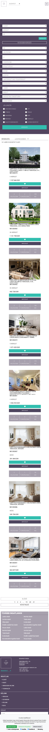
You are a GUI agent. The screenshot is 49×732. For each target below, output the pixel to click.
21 (34, 602)
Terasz (29, 112)
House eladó (6, 627)
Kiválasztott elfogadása (24, 726)
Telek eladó (27, 619)
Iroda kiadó (5, 636)
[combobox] (14, 3)
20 (30, 602)
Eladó (4, 679)
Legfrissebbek (21, 139)
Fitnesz (7, 112)
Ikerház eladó (28, 616)
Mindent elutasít (37, 726)
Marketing (39, 729)
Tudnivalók (6, 688)
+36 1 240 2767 (23, 669)
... (23, 602)
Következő (24, 605)
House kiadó (28, 639)
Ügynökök (6, 699)
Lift (28, 109)
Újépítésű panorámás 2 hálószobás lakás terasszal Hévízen (25, 448)
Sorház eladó (6, 619)
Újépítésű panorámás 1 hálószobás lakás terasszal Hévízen (25, 503)
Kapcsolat (25, 187)
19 (26, 602)
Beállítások (31, 729)
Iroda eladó (27, 622)
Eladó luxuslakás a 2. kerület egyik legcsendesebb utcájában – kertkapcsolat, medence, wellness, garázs (23, 394)
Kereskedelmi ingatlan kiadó (11, 639)
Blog (4, 705)
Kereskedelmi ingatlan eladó (32, 625)
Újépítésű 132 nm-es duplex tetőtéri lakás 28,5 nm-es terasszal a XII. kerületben (23, 281)
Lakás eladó (6, 616)
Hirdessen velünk (8, 685)
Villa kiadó (27, 633)
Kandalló (30, 119)
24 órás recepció (32, 122)
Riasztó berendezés (11, 122)
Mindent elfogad (12, 726)
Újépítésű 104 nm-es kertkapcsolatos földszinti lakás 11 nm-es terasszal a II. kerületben (25, 170)
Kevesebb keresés (25, 43)
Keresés (43, 38)
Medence (8, 119)
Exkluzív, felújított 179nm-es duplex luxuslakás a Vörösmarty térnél (23, 336)
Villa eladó (5, 622)
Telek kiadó (5, 633)
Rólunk (5, 702)
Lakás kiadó (27, 627)
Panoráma (8, 115)
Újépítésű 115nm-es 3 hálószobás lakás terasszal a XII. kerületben (24, 225)
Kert (28, 115)
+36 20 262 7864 (23, 671)
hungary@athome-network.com (28, 667)
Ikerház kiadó (6, 630)
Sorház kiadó (28, 630)
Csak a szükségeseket (12, 729)
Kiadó (4, 682)
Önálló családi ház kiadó (31, 636)
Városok (5, 696)
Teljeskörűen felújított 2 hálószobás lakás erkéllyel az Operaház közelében (24, 559)
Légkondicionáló (10, 109)
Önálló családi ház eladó (10, 625)
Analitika (23, 729)
